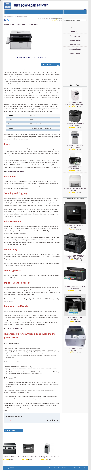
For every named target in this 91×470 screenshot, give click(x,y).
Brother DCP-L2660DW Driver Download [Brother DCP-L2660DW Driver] (75, 125)
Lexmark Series (75, 49)
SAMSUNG (49, 12)
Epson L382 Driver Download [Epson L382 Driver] (75, 168)
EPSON (29, 12)
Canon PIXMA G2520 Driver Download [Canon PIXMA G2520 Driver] (75, 189)
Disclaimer (65, 468)
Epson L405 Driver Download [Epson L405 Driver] (75, 318)
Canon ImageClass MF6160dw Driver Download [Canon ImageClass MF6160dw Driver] (75, 103)
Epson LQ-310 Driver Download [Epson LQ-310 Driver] (75, 349)
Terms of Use (82, 468)
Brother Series (75, 40)
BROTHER (39, 12)
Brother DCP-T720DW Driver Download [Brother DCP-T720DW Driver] (75, 257)
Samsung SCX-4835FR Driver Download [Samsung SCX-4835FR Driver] (75, 146)
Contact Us (57, 468)
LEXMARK (58, 12)
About (50, 468)
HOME (9, 12)
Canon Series (75, 32)
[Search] (75, 20)
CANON (19, 12)
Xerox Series (75, 53)
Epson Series (75, 36)
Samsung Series (75, 45)
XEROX (68, 12)
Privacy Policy (73, 468)
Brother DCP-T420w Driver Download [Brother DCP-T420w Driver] (75, 288)
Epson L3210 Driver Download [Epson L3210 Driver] (75, 226)
